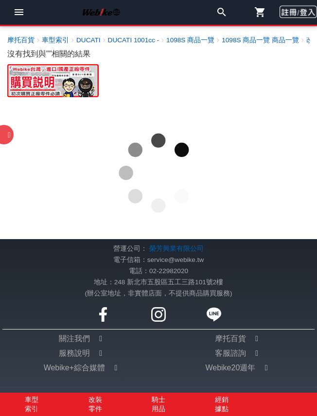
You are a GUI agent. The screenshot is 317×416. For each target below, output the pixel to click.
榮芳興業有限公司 (176, 248)
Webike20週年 (230, 368)
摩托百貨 (230, 338)
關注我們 (74, 338)
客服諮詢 (230, 353)
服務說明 (74, 353)
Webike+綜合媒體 (74, 368)
